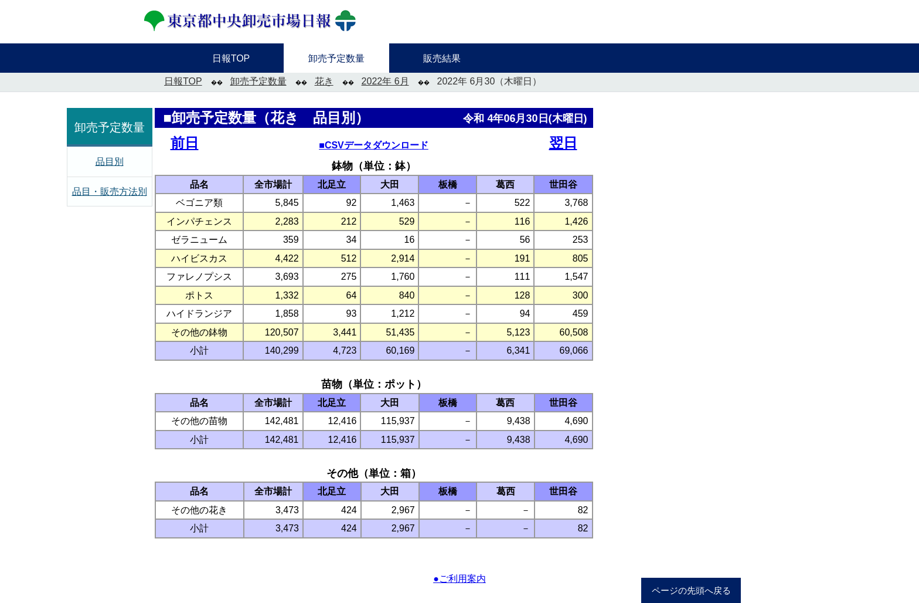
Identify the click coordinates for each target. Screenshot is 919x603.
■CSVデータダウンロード (373, 145)
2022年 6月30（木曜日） (489, 81)
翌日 (563, 143)
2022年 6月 (385, 81)
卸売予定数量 (258, 81)
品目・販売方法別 (109, 192)
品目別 (110, 162)
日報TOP (183, 81)
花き (324, 81)
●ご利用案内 (459, 579)
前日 (185, 143)
